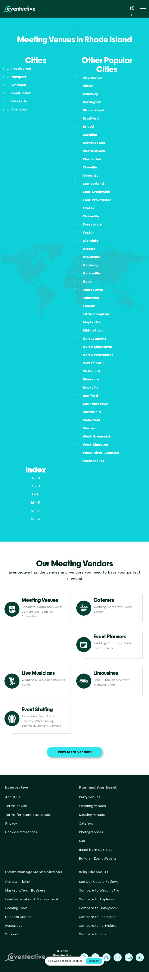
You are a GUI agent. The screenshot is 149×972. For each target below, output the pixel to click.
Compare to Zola (92, 934)
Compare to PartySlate (97, 926)
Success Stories (18, 917)
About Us (13, 797)
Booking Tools (16, 908)
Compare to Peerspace (98, 917)
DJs (82, 841)
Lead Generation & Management (31, 899)
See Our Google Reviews (98, 882)
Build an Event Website (98, 858)
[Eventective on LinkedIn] (140, 957)
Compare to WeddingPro (99, 890)
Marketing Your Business (25, 890)
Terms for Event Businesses (28, 815)
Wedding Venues (92, 806)
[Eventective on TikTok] (118, 957)
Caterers (86, 823)
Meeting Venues (92, 815)
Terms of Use (16, 806)
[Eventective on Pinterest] (106, 957)
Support (12, 934)
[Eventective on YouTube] (129, 957)
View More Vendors (74, 752)
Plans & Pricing (17, 882)
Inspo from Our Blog (95, 850)
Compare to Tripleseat (97, 899)
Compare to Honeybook (98, 908)
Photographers (91, 832)
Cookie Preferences (21, 832)
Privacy (11, 823)
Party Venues (89, 797)
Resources (13, 926)
